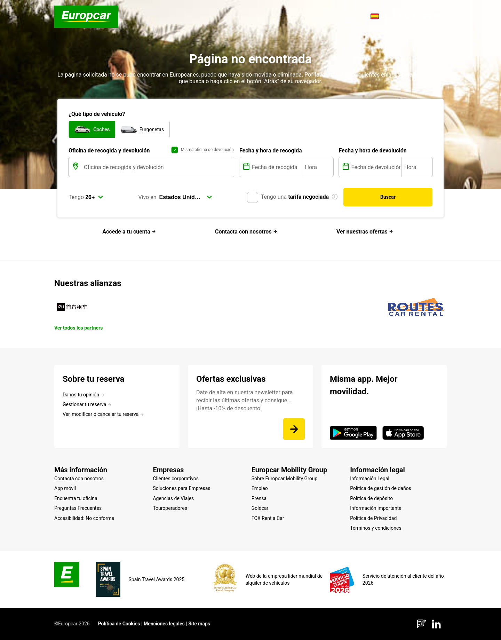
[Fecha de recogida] (276, 167)
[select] (94, 197)
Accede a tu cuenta (129, 231)
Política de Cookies (119, 623)
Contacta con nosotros (246, 231)
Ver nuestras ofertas (364, 231)
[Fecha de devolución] (375, 167)
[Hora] (317, 167)
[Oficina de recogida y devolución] (158, 167)
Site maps (199, 623)
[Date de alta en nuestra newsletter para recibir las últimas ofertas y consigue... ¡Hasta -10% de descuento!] (294, 429)
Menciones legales (164, 623)
